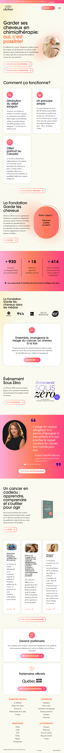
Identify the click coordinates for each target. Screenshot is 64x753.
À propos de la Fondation (18, 70)
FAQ (17, 733)
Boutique (46, 714)
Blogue (17, 738)
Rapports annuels (46, 736)
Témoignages (17, 741)
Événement (46, 717)
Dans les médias (46, 733)
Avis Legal (39, 750)
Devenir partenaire (32, 656)
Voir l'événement (14, 402)
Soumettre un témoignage (46, 708)
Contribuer (48, 8)
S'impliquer (46, 703)
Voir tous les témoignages (32, 471)
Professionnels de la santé (17, 711)
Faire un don (46, 706)
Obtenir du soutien (18, 706)
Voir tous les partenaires (32, 689)
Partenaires (46, 730)
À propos (51, 2)
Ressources (17, 708)
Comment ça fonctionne (17, 64)
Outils (18, 730)
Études (18, 736)
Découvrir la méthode (32, 191)
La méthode (18, 703)
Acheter (10, 529)
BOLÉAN (58, 750)
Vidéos (18, 727)
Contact (17, 714)
